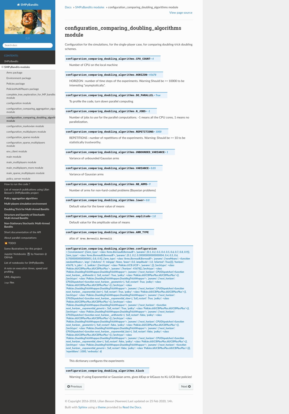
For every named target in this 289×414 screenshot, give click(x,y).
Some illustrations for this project (23, 248)
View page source (180, 12)
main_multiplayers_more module (24, 167)
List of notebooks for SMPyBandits (24, 263)
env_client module (16, 151)
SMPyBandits (28, 19)
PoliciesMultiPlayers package (22, 89)
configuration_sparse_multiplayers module (25, 144)
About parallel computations (20, 237)
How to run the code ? (17, 184)
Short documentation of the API (22, 232)
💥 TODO (10, 243)
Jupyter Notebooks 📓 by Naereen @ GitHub (25, 256)
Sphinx (82, 407)
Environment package (18, 78)
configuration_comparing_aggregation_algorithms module (30, 110)
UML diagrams (12, 277)
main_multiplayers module (21, 162)
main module (13, 156)
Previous (74, 386)
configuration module (18, 103)
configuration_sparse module (22, 137)
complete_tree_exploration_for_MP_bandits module (30, 96)
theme (102, 407)
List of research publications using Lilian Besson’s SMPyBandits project (26, 191)
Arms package (14, 72)
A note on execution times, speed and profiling (25, 270)
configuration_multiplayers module (26, 131)
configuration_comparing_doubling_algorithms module (30, 119)
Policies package (15, 83)
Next (186, 386)
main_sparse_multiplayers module (25, 173)
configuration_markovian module (25, 126)
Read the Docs (132, 407)
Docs (68, 7)
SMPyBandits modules (16, 67)
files (9, 282)
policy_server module (18, 178)
